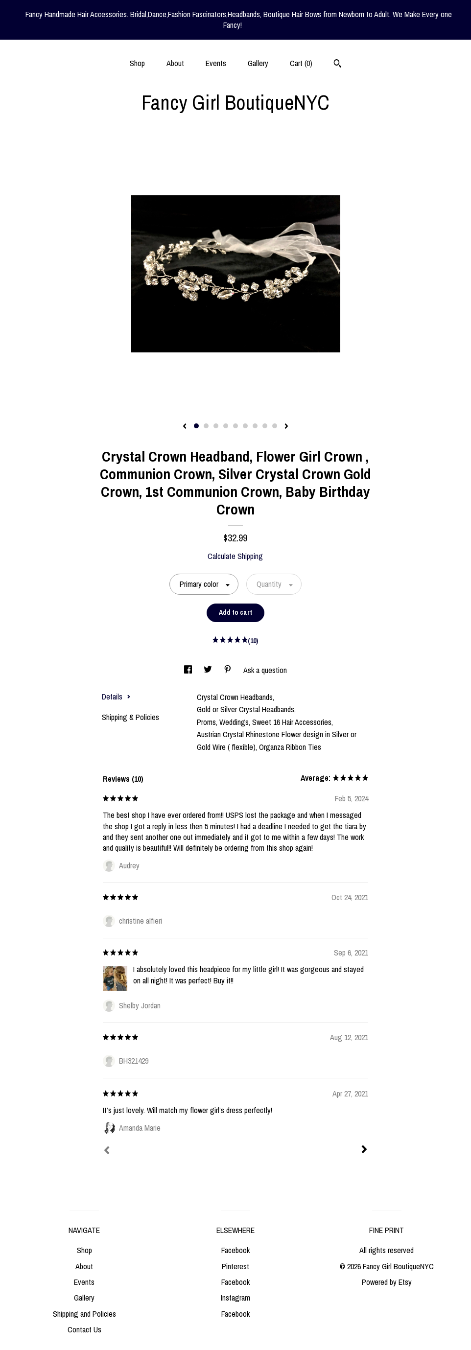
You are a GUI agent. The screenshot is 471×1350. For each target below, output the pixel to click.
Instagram (235, 1297)
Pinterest (235, 1266)
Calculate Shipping (235, 556)
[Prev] (107, 1151)
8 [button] (264, 425)
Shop (137, 63)
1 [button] (196, 425)
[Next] (364, 1150)
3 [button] (215, 425)
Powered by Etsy (387, 1282)
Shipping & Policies (130, 717)
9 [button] (274, 425)
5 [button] (235, 425)
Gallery (258, 63)
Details (116, 696)
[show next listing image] (286, 426)
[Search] (337, 64)
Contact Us (84, 1329)
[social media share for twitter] (209, 670)
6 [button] (245, 425)
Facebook (235, 1250)
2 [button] (206, 425)
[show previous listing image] (184, 426)
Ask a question (265, 670)
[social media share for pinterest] (229, 670)
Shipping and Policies (84, 1313)
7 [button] (255, 425)
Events (216, 63)
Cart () (301, 63)
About (175, 63)
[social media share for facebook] (189, 670)
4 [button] (225, 425)
